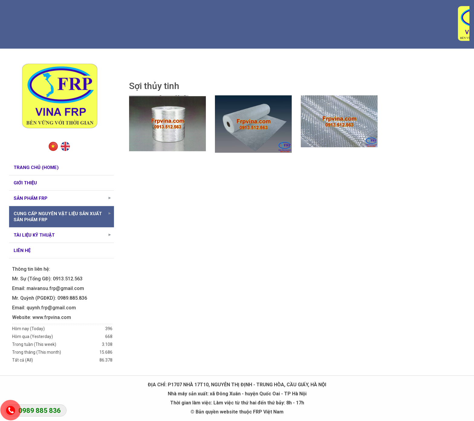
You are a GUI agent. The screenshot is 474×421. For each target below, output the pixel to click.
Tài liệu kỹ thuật (63, 235)
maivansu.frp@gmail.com (55, 288)
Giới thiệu (25, 183)
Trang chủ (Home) (36, 167)
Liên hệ (22, 250)
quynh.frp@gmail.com (51, 308)
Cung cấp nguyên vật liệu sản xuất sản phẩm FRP (63, 216)
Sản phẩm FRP (63, 198)
